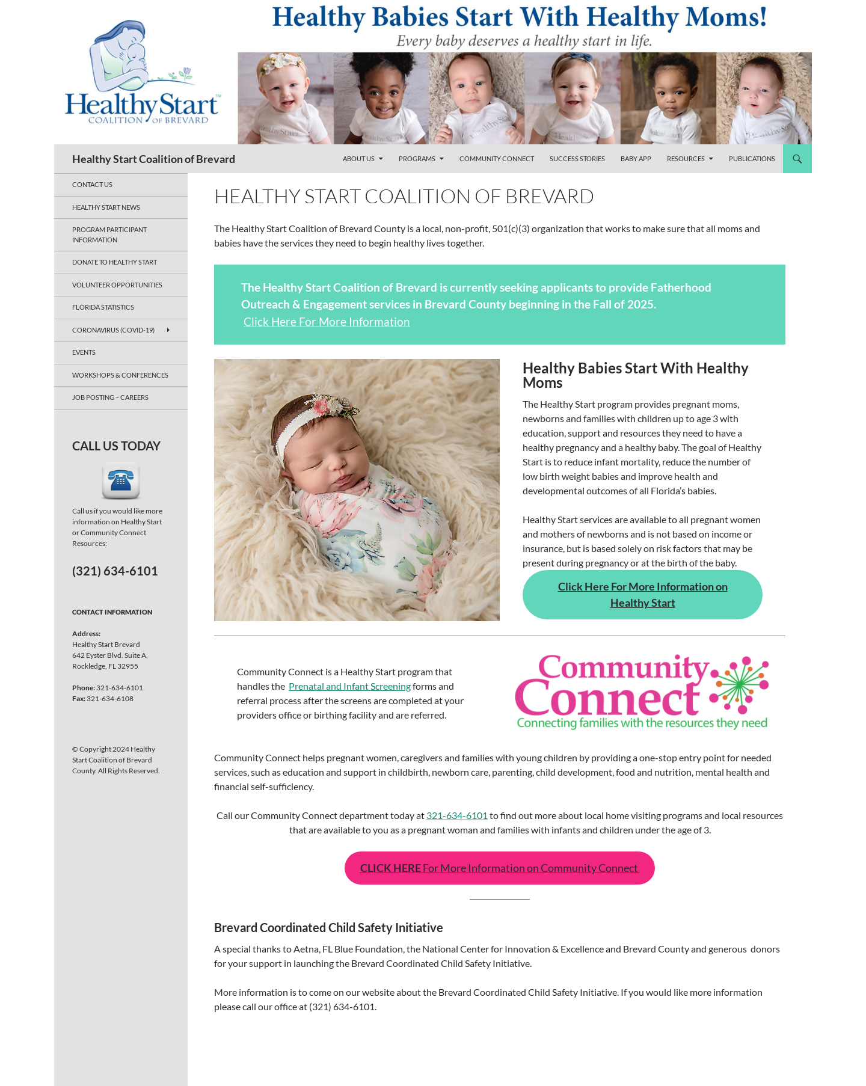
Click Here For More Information (327, 321)
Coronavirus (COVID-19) (113, 330)
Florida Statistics (103, 307)
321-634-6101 (457, 815)
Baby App (636, 158)
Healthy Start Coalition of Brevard (153, 158)
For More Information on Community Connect (500, 867)
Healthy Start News (106, 207)
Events (84, 352)
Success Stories (577, 158)
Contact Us (92, 184)
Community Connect (496, 158)
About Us (359, 158)
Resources (686, 158)
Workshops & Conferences (120, 375)
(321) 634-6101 (115, 570)
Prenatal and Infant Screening (350, 686)
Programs (417, 158)
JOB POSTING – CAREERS (110, 397)
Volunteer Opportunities (117, 285)
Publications (752, 158)
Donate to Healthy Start (114, 262)
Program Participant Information (109, 234)
